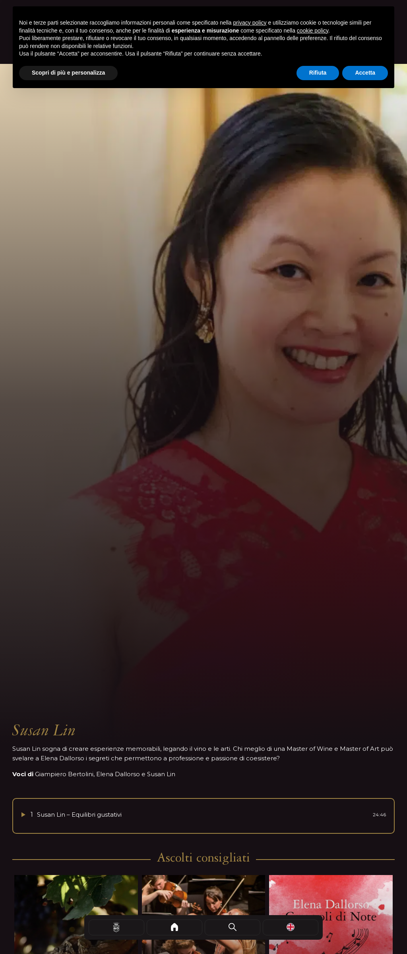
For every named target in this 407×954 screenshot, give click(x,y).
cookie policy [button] (312, 30)
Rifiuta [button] (318, 72)
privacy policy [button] (250, 22)
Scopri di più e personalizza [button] (68, 72)
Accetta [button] (365, 72)
